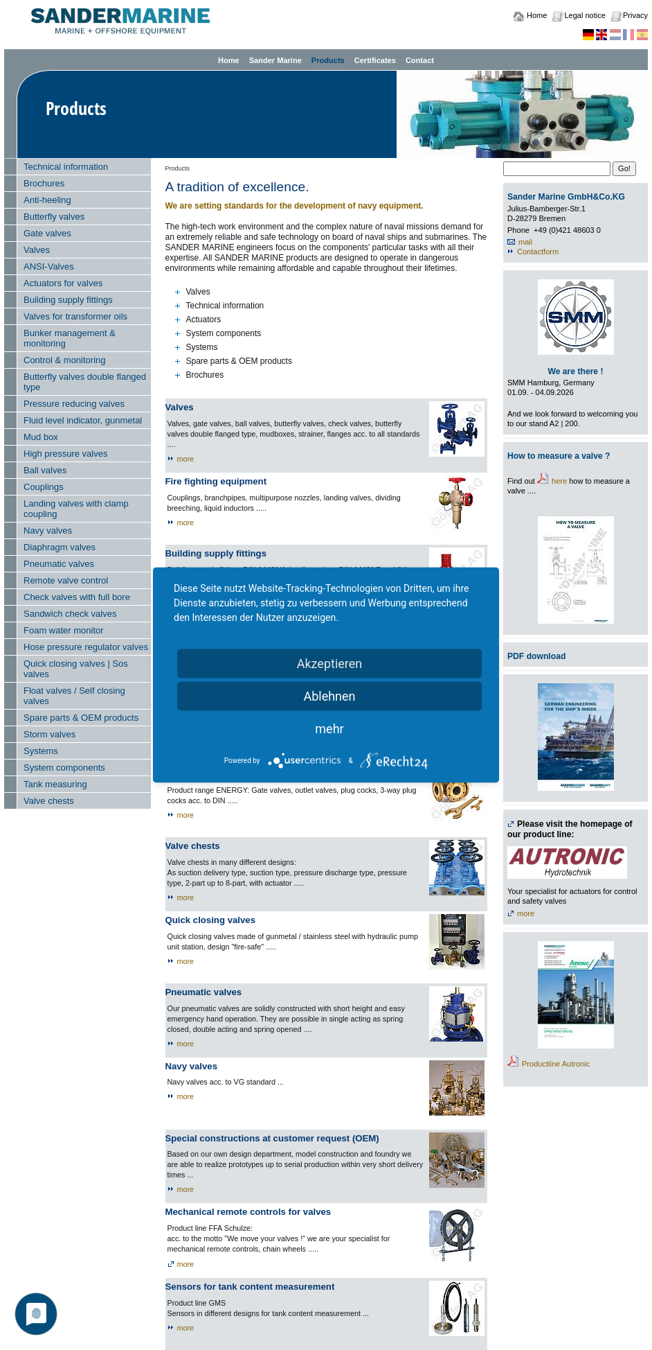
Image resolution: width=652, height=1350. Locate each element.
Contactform (538, 251)
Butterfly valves (54, 216)
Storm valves (49, 734)
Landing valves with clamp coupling (76, 508)
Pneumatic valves (59, 564)
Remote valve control (66, 580)
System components (64, 767)
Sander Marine (275, 60)
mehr (329, 728)
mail (525, 242)
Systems (41, 751)
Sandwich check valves (70, 613)
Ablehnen (329, 696)
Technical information (66, 166)
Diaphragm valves (60, 547)
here (559, 481)
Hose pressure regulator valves (86, 647)
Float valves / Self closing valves (74, 695)
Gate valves (47, 233)
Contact (420, 60)
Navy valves (48, 530)
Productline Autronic (556, 1064)
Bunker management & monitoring (70, 338)
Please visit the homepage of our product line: (570, 829)
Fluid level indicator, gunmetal (83, 420)
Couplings (44, 487)
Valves (37, 250)
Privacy (635, 15)
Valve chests (49, 801)
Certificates (375, 60)
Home (537, 15)
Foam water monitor (64, 630)
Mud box (41, 437)
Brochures (44, 183)
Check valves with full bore (77, 597)
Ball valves (45, 470)
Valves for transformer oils (75, 316)
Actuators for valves (63, 283)
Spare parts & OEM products (81, 717)
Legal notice (584, 15)
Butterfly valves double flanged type (85, 381)
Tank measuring (55, 784)
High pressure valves (65, 453)
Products (328, 60)
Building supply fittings (68, 300)
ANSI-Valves (49, 266)
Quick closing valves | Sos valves (76, 668)
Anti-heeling (47, 200)
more (185, 459)
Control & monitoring (65, 360)
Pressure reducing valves (74, 403)
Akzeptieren (330, 663)
